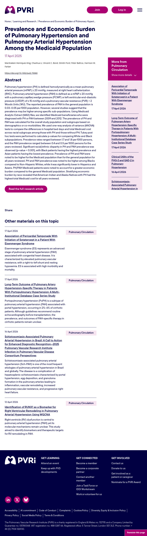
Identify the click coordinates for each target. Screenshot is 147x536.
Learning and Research (24, 21)
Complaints (65, 510)
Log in (122, 10)
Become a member (87, 462)
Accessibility (11, 510)
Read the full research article (26, 189)
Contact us (117, 462)
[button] (18, 63)
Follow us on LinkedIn (8, 499)
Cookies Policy (81, 510)
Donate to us (118, 467)
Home (8, 21)
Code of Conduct (47, 510)
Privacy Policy (12, 515)
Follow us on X (17, 499)
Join (97, 10)
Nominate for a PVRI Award (126, 481)
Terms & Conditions (54, 515)
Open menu (139, 10)
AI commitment (28, 510)
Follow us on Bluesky (26, 499)
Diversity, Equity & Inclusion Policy (108, 510)
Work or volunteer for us (89, 493)
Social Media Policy (31, 515)
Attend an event (50, 462)
